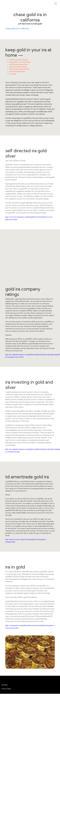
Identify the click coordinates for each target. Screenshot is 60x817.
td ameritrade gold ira (17, 71)
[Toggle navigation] (55, 3)
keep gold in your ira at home (19, 62)
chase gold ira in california (17, 28)
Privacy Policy (6, 689)
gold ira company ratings (18, 67)
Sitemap (4, 685)
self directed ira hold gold (18, 60)
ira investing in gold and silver (19, 69)
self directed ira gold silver (18, 64)
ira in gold (12, 74)
